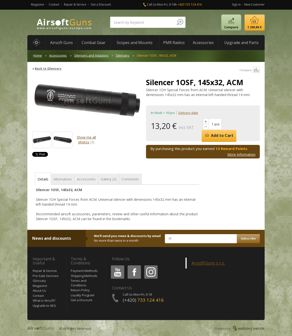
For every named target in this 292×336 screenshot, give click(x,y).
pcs (217, 124)
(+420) (143, 300)
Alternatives (63, 179)
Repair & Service (75, 4)
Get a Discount (101, 4)
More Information (241, 154)
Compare (249, 70)
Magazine (37, 4)
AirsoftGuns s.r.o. (208, 263)
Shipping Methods (84, 276)
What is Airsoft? (44, 300)
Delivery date (188, 113)
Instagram (150, 266)
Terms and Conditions (78, 282)
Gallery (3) (108, 179)
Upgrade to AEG (44, 305)
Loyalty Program (82, 295)
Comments (130, 179)
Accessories (58, 55)
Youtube (116, 266)
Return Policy (80, 290)
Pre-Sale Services (46, 276)
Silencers (122, 55)
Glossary (39, 280)
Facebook (134, 266)
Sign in (236, 4)
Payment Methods (84, 271)
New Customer (254, 4)
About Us (39, 290)
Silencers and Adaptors (91, 55)
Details (43, 179)
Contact (54, 4)
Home (37, 55)
